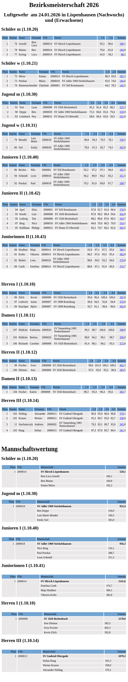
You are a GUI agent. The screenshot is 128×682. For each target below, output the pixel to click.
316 (122, 223)
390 (122, 337)
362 (122, 214)
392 (122, 297)
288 (122, 183)
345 (122, 424)
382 (122, 169)
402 (122, 365)
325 (122, 107)
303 (122, 147)
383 (122, 370)
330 (122, 139)
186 (122, 43)
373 (122, 343)
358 (122, 418)
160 (122, 50)
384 (122, 249)
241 (122, 116)
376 (122, 209)
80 (122, 54)
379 (122, 260)
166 (122, 81)
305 (122, 227)
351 (122, 175)
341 (122, 430)
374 (122, 266)
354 (122, 218)
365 (122, 306)
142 (122, 85)
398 (122, 329)
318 (122, 112)
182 (122, 76)
